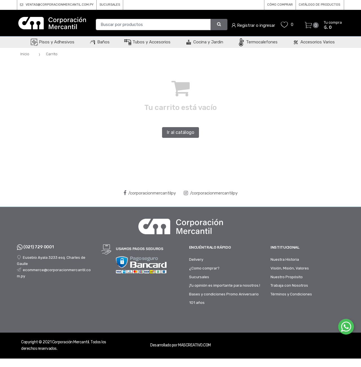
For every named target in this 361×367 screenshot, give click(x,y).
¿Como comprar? (204, 268)
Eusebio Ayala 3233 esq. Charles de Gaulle (51, 260)
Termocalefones (258, 42)
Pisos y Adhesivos (52, 42)
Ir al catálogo (180, 132)
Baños (99, 42)
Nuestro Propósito (287, 277)
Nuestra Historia (285, 259)
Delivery (196, 259)
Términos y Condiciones (291, 294)
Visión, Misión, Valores (290, 268)
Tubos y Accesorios (147, 42)
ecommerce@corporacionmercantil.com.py (54, 272)
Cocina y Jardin (204, 42)
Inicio (24, 54)
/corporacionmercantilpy (149, 193)
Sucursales (199, 277)
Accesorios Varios (313, 42)
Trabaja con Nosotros (289, 285)
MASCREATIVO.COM (194, 345)
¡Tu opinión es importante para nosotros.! (224, 285)
